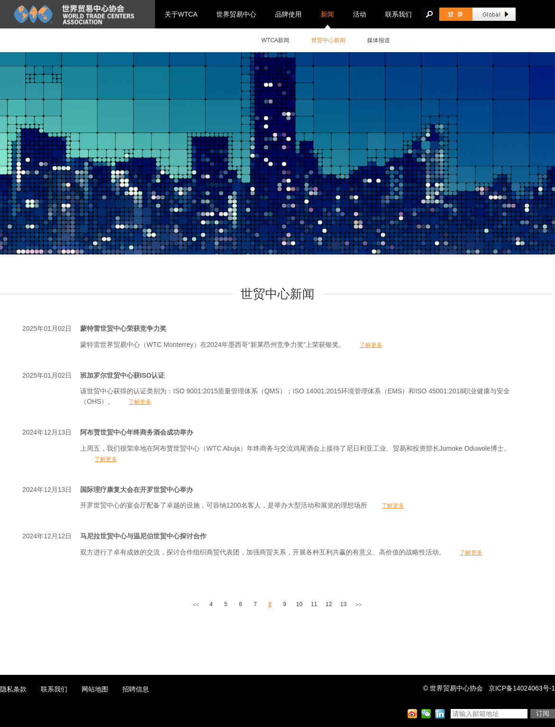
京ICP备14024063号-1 (522, 688)
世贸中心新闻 (328, 40)
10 (299, 604)
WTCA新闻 (275, 40)
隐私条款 (13, 689)
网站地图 (95, 689)
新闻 (327, 14)
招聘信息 (135, 689)
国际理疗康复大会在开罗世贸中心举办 (136, 489)
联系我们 (398, 14)
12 (328, 604)
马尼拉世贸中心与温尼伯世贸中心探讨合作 (143, 536)
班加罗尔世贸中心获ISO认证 (122, 375)
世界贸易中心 (236, 14)
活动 (359, 14)
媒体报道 (378, 40)
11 (314, 604)
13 (343, 604)
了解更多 (371, 345)
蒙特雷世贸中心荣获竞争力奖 (123, 328)
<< (196, 604)
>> (358, 604)
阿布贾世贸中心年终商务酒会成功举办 (136, 432)
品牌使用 (288, 14)
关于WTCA (181, 14)
